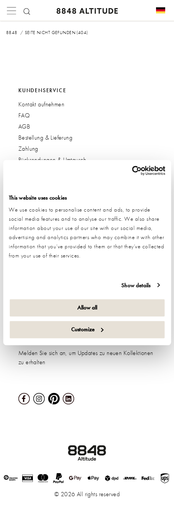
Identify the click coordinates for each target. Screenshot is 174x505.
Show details (135, 285)
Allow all (87, 307)
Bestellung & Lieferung (45, 138)
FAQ (24, 115)
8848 (12, 32)
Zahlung (28, 149)
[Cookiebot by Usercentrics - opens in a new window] (131, 171)
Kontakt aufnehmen (41, 104)
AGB (24, 126)
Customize (87, 329)
